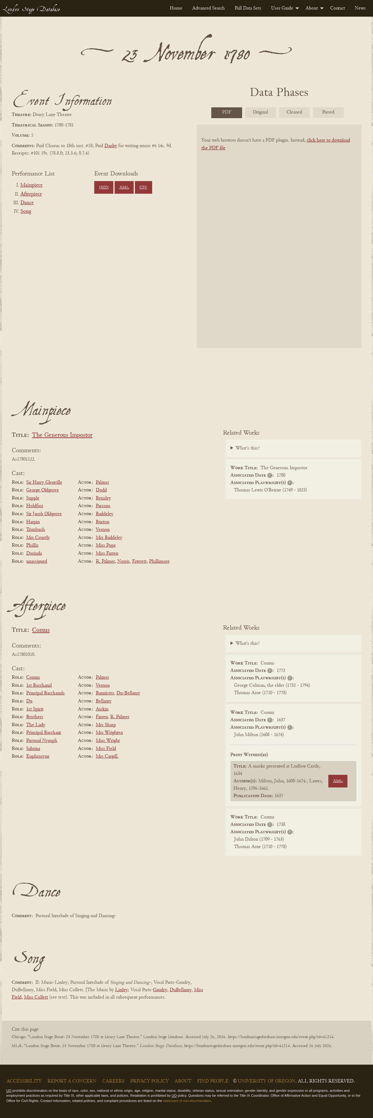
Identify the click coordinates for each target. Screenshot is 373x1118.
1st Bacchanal (39, 685)
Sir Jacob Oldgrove (44, 513)
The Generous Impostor (62, 435)
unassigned (36, 561)
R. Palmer (105, 561)
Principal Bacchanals (45, 693)
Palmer (102, 482)
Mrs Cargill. (107, 756)
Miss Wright (108, 740)
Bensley (103, 498)
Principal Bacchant (43, 732)
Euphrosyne (38, 756)
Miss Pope (106, 545)
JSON (104, 187)
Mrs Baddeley (109, 537)
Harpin (33, 522)
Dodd (101, 490)
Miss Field (106, 748)
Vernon (103, 529)
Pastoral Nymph (41, 740)
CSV (143, 187)
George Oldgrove (42, 490)
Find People (213, 1081)
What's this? (248, 448)
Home (176, 8)
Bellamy (103, 701)
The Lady (35, 725)
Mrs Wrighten (109, 732)
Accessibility (24, 1081)
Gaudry (160, 990)
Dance (27, 203)
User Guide (282, 8)
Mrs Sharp (106, 725)
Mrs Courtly (38, 537)
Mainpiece (31, 185)
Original (260, 112)
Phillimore (159, 561)
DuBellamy (181, 990)
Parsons (103, 505)
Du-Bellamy (128, 693)
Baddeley (104, 513)
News (360, 8)
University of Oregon (266, 1081)
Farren (102, 716)
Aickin (102, 709)
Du (29, 701)
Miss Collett (36, 997)
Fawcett (139, 561)
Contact (337, 8)
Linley (121, 990)
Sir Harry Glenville (44, 482)
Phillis (32, 545)
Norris (123, 561)
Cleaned (294, 112)
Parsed (328, 112)
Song (25, 211)
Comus (41, 630)
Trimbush (35, 529)
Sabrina (33, 748)
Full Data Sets (248, 8)
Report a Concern (71, 1081)
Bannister (105, 693)
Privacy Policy (149, 1081)
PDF (226, 112)
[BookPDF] (279, 244)
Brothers (34, 716)
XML (124, 187)
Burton (102, 522)
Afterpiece (31, 194)
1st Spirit (34, 709)
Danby (110, 145)
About (312, 8)
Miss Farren (107, 553)
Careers (113, 1081)
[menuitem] (176, 8)
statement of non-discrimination (187, 1101)
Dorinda (34, 553)
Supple (32, 498)
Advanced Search (208, 8)
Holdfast (34, 505)
